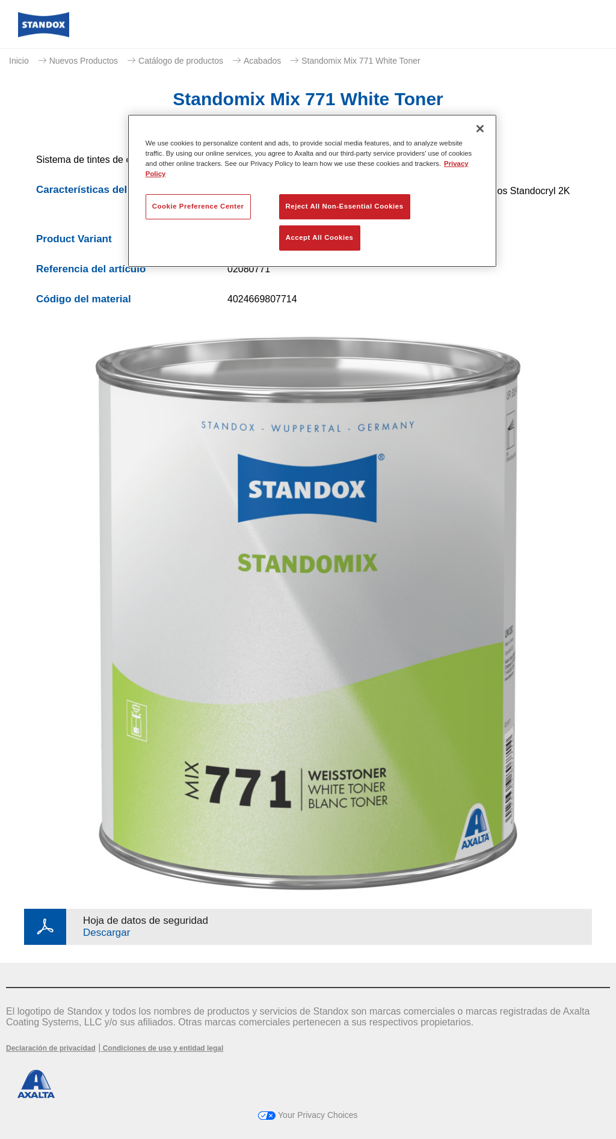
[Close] (480, 128)
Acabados (262, 61)
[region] (312, 190)
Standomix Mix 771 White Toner (360, 61)
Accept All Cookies (320, 237)
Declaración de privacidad (51, 1048)
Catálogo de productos (180, 61)
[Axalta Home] (43, 34)
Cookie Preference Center (198, 206)
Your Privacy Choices (307, 1115)
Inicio (19, 61)
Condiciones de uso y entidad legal (161, 1048)
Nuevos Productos (83, 61)
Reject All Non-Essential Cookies (345, 206)
